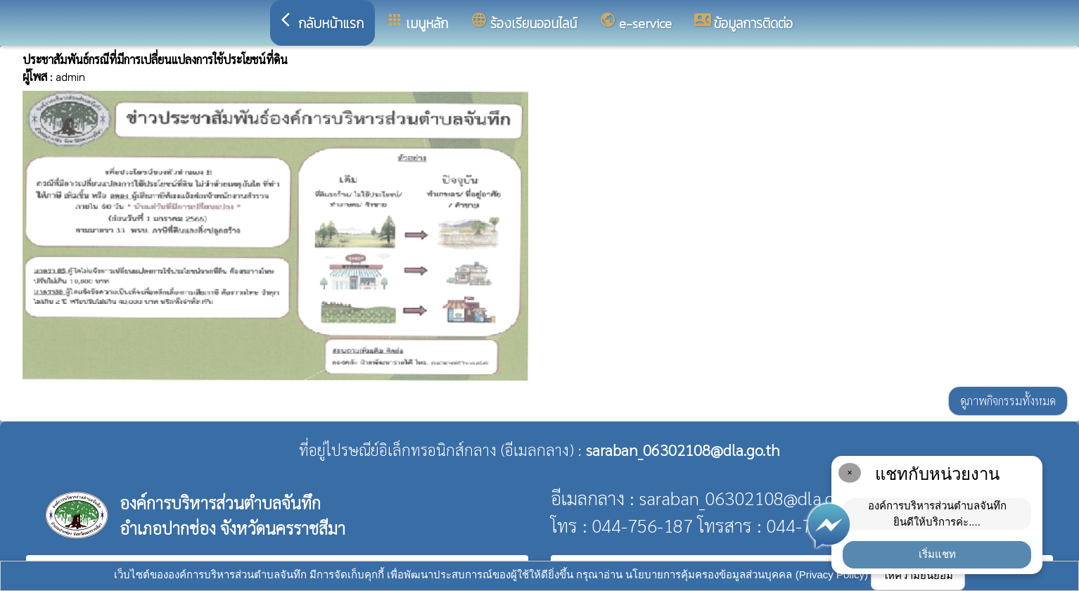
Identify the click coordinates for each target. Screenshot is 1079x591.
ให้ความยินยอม (918, 575)
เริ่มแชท (937, 554)
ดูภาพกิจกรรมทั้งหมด (1008, 400)
